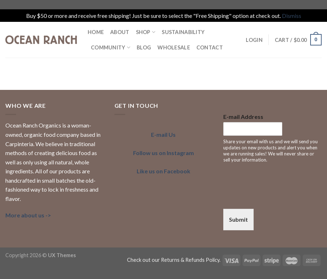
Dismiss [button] (291, 15)
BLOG (144, 47)
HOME (96, 32)
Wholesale (173, 47)
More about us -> (28, 215)
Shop (146, 32)
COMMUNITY (110, 47)
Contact (209, 47)
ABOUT (119, 32)
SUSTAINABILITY (183, 32)
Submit (238, 219)
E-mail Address (243, 116)
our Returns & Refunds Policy (185, 260)
